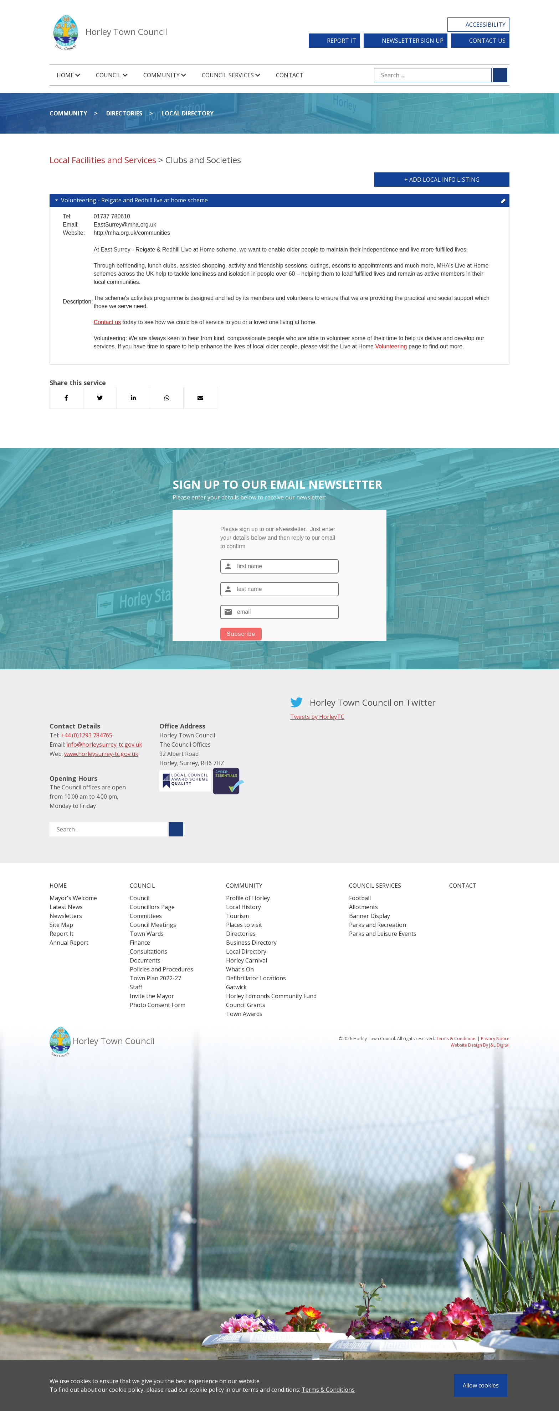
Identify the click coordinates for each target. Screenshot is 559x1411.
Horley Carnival (246, 960)
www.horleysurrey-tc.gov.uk (101, 754)
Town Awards (244, 1014)
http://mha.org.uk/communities (132, 233)
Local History (243, 907)
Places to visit (244, 925)
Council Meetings (153, 925)
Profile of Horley (248, 898)
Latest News (66, 907)
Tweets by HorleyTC (317, 717)
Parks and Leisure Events (382, 934)
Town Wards (147, 934)
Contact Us (487, 41)
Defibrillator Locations (256, 978)
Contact (289, 75)
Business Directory (251, 942)
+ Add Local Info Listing (441, 179)
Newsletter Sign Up (412, 41)
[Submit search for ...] (500, 75)
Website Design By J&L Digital (480, 1045)
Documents (145, 960)
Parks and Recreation (377, 925)
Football (360, 898)
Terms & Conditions (328, 1390)
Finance (140, 942)
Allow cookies (481, 1385)
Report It (341, 41)
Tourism (237, 916)
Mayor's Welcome (73, 898)
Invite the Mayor (152, 996)
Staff (136, 987)
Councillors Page (152, 907)
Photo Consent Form (157, 1005)
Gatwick (236, 987)
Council (139, 898)
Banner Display (369, 916)
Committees (146, 916)
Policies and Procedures (161, 969)
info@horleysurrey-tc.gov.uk (104, 744)
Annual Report (69, 942)
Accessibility (486, 24)
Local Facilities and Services (103, 160)
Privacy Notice (495, 1039)
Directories (124, 113)
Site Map (61, 925)
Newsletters (66, 916)
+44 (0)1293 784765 (86, 735)
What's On (240, 969)
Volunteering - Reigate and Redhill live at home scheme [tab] (280, 200)
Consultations (148, 951)
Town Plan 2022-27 (155, 978)
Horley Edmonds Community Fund (271, 996)
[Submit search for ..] (176, 829)
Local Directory (187, 113)
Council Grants (245, 1005)
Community (68, 113)
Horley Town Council (126, 31)
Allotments (363, 907)
